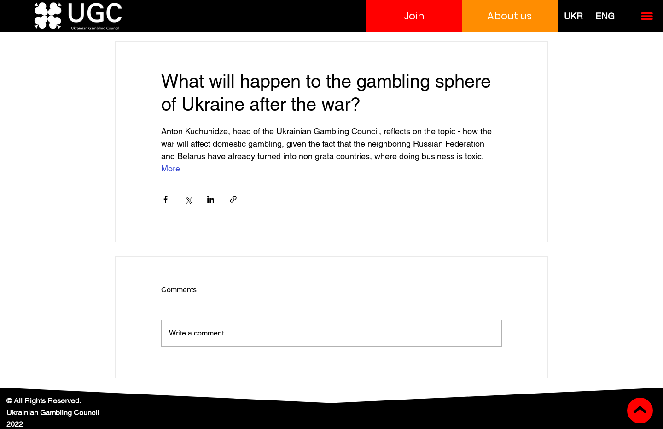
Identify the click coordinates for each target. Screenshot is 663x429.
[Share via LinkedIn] (210, 199)
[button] (414, 16)
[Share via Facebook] (165, 199)
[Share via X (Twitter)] (188, 199)
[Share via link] (233, 199)
